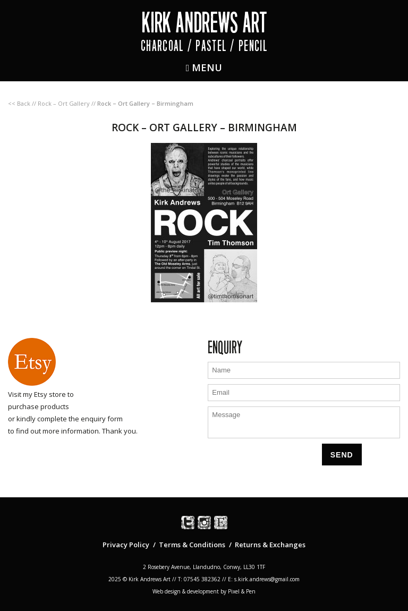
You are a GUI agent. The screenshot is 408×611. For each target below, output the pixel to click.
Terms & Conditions (192, 544)
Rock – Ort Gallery (64, 103)
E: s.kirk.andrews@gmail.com (264, 579)
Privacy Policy (126, 544)
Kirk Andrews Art (204, 22)
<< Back (19, 103)
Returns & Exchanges (270, 544)
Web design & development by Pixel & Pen (204, 591)
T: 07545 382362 (199, 579)
